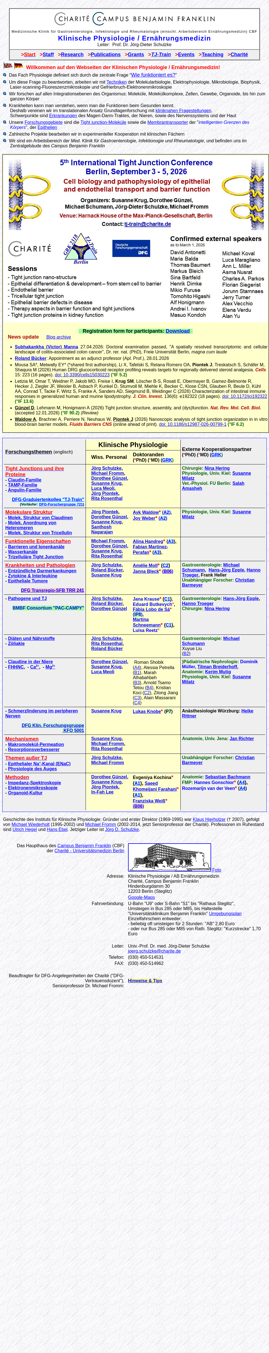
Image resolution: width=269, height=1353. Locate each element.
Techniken (117, 82)
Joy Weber (144, 518)
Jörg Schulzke (106, 468)
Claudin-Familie (24, 480)
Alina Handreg (148, 541)
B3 (137, 682)
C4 (137, 702)
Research (72, 54)
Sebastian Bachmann (227, 777)
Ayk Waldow (146, 512)
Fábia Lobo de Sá (151, 609)
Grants (136, 54)
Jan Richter (242, 738)
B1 (137, 672)
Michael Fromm (107, 473)
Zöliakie (16, 643)
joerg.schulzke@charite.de (154, 951)
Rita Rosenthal (106, 498)
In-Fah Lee (102, 792)
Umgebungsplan (225, 913)
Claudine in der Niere (30, 661)
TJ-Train (161, 54)
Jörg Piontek (104, 493)
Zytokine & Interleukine (32, 575)
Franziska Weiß (149, 801)
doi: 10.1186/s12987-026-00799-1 (192, 424)
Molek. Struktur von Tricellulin (40, 532)
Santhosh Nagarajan (102, 529)
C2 (165, 565)
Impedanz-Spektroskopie (34, 782)
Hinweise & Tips (145, 980)
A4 (137, 667)
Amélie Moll (145, 565)
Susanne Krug (106, 483)
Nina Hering (217, 468)
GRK (216, 454)
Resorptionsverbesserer (34, 749)
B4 (149, 687)
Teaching (212, 54)
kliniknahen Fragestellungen (183, 110)
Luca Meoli (102, 488)
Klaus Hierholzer (209, 819)
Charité (239, 54)
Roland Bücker (30, 358)
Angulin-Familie (24, 490)
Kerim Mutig (218, 671)
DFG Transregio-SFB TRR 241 (52, 590)
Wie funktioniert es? (153, 75)
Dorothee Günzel (109, 478)
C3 (137, 697)
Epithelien (47, 127)
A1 (137, 783)
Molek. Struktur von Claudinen (40, 517)
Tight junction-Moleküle (103, 122)
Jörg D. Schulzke (122, 829)
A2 (166, 512)
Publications (106, 54)
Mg (50, 667)
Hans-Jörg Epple (226, 570)
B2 (186, 653)
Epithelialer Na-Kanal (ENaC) (39, 763)
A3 (171, 541)
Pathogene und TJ (27, 598)
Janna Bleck (146, 571)
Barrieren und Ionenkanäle (36, 546)
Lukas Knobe (147, 711)
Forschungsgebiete (44, 122)
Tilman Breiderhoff (217, 666)
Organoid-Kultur (25, 792)
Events (186, 54)
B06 (168, 571)
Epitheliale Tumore (28, 580)
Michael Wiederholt (30, 824)
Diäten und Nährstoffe (31, 638)
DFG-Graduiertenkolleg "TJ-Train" (48, 499)
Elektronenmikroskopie (33, 787)
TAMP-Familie (22, 485)
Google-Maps (141, 897)
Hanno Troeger (198, 603)
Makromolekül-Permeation (36, 744)
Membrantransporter (167, 122)
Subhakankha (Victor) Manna (46, 346)
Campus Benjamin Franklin (84, 845)
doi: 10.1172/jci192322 (244, 396)
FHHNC (16, 667)
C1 (167, 599)
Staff (48, 54)
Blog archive (58, 337)
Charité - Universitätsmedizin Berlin (89, 850)
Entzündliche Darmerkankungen (42, 570)
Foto (174, 870)
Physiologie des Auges (32, 768)
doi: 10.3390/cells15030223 (82, 374)
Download (178, 331)
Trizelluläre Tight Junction (35, 556)
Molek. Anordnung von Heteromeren (30, 525)
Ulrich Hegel (25, 829)
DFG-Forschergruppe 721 (61, 504)
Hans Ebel (57, 829)
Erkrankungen (63, 115)
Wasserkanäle (23, 551)
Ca (34, 667)
